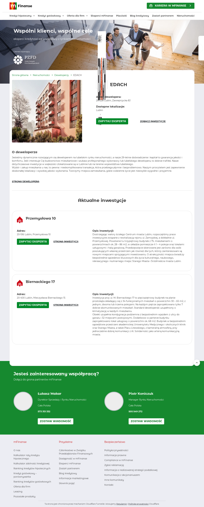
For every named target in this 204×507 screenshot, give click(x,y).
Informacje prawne (115, 455)
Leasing (18, 491)
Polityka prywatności (116, 450)
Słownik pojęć (67, 483)
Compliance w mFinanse (118, 460)
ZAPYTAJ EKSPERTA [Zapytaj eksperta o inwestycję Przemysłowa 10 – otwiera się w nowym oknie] (33, 241)
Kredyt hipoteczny (21, 15)
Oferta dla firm (75, 15)
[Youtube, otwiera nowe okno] (71, 489)
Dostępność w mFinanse (73, 458)
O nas (17, 450)
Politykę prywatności (138, 504)
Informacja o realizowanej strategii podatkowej (130, 470)
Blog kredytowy (139, 15)
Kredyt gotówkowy (49, 15)
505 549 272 (135, 411)
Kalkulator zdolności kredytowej (31, 463)
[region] (102, 241)
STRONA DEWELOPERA (25, 181)
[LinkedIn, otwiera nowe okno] (66, 489)
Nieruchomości (185, 15)
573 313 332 (44, 411)
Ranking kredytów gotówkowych (32, 481)
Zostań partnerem (163, 15)
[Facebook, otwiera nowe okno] (61, 489)
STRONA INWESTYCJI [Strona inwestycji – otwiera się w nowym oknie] (65, 241)
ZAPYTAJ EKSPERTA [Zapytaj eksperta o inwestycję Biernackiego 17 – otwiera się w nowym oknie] (33, 305)
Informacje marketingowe (73, 478)
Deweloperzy (61, 75)
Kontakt (108, 484)
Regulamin (121, 504)
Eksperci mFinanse (102, 15)
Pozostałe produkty (24, 496)
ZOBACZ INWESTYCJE (153, 121)
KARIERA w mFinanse (167, 5)
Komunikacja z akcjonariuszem (122, 475)
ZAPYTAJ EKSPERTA (112, 121)
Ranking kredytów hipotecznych (32, 468)
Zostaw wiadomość (55, 421)
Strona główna (20, 75)
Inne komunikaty (114, 479)
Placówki (121, 15)
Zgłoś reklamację (114, 465)
